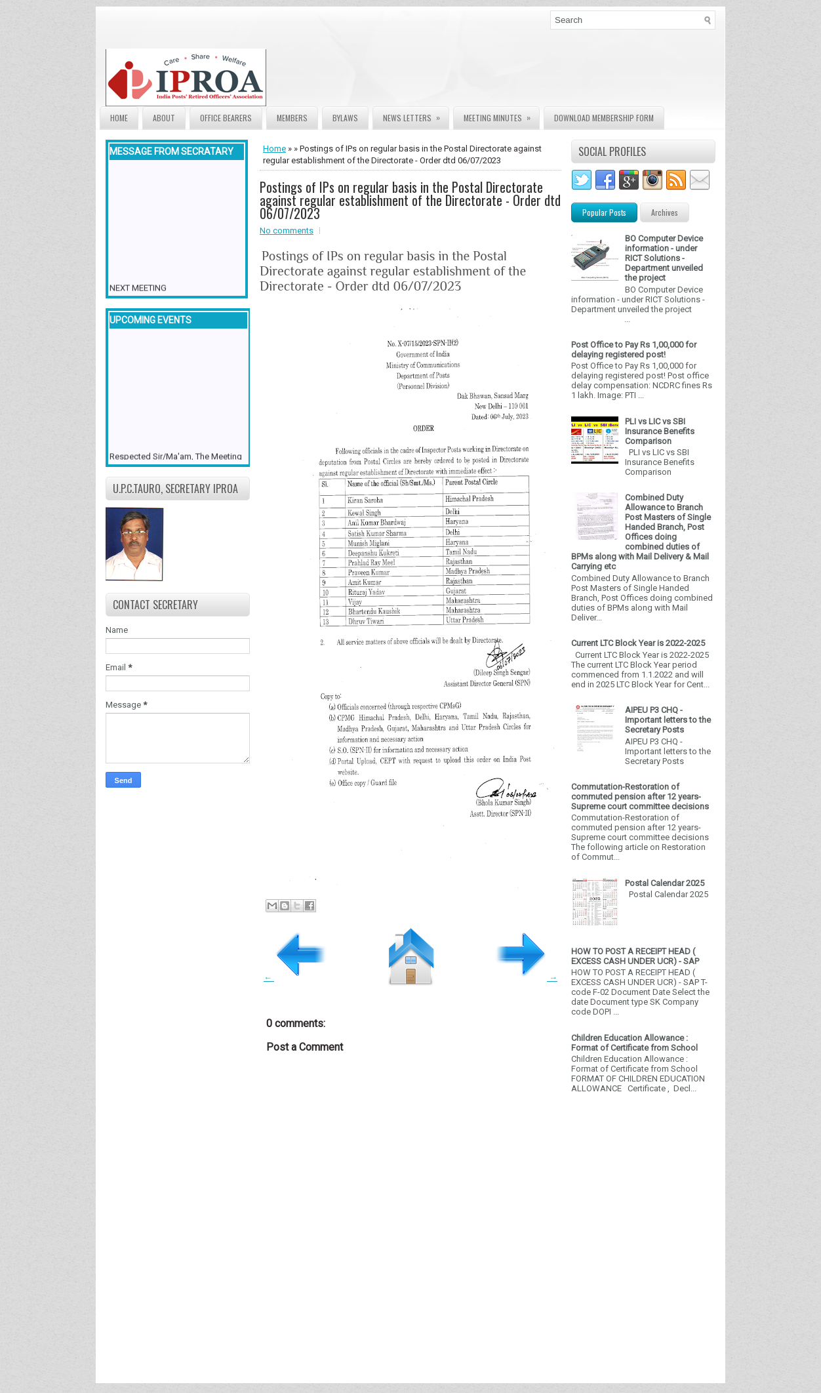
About (164, 117)
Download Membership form (604, 117)
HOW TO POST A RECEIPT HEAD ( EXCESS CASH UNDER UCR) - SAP (635, 956)
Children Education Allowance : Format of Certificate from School (634, 1043)
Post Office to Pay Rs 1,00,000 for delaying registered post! (633, 349)
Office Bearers (226, 117)
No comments (286, 230)
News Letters (416, 115)
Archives (664, 212)
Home (119, 117)
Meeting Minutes (501, 115)
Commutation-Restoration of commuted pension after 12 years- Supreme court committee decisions (640, 796)
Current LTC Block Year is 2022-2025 (638, 643)
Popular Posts (604, 212)
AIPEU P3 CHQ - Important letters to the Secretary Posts (668, 720)
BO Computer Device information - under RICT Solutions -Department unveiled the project (664, 258)
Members (292, 117)
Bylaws (345, 117)
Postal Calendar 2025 (664, 883)
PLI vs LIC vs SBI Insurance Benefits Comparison (659, 431)
